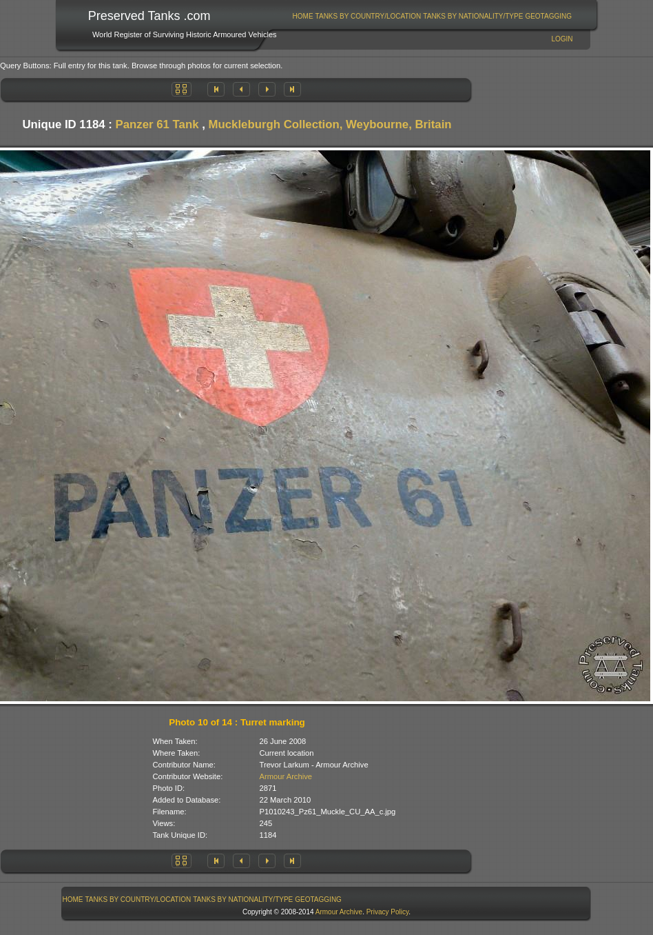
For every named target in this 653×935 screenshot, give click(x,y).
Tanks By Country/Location (368, 16)
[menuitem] (302, 16)
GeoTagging (548, 16)
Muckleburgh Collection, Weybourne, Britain (330, 124)
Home (303, 16)
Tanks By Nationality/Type (473, 16)
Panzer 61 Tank (157, 124)
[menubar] (431, 16)
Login (561, 39)
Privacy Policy (387, 912)
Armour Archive (286, 776)
